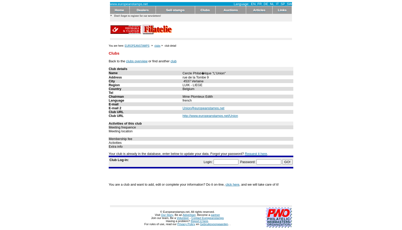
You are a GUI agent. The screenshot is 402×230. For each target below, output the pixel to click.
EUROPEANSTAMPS (137, 45)
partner (215, 214)
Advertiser (189, 214)
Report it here (199, 221)
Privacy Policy (186, 224)
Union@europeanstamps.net (203, 108)
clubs (157, 45)
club (173, 61)
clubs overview (137, 61)
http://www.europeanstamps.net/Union (210, 116)
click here (232, 184)
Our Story (167, 214)
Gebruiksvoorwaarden (214, 224)
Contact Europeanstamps (208, 217)
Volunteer (183, 217)
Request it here (256, 154)
